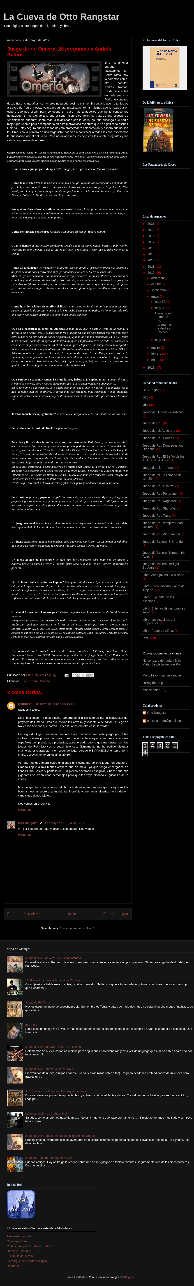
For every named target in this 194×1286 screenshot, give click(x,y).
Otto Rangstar (28, 823)
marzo (156, 347)
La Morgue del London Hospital (27, 1261)
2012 (151, 272)
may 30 (160, 301)
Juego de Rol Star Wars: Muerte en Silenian (53, 1046)
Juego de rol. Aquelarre (159, 430)
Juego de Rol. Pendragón (160, 493)
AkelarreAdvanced (19, 1236)
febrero (156, 353)
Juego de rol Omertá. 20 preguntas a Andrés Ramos (163, 322)
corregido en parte (155, 683)
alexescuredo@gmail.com (165, 721)
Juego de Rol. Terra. (157, 515)
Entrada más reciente (24, 914)
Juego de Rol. (152, 423)
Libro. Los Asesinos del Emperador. (159, 621)
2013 (151, 266)
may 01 (160, 340)
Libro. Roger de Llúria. (158, 630)
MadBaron (25, 703)
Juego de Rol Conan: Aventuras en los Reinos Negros (60, 1135)
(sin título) (31, 1024)
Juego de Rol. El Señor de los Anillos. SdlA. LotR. (163, 458)
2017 (151, 242)
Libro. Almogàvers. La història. (164, 575)
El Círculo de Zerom (20, 1256)
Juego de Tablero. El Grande (163, 541)
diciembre (158, 278)
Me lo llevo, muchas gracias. (162, 675)
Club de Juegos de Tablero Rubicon (30, 1246)
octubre (157, 284)
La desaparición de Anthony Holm (47, 1113)
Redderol (13, 1266)
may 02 (160, 308)
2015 (151, 254)
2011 (151, 367)
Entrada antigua (115, 914)
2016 (151, 248)
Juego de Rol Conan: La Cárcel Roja (49, 1069)
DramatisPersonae (19, 1251)
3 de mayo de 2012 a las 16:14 (54, 703)
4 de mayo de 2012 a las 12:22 (64, 823)
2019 (151, 229)
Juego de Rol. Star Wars (160, 508)
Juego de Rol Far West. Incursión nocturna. (53, 958)
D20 (145, 397)
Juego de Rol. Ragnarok (160, 501)
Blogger (129, 1277)
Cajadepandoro (17, 1241)
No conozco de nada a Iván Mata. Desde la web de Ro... (162, 662)
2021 (151, 223)
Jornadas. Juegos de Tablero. (163, 412)
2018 (151, 236)
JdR (145, 405)
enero (155, 360)
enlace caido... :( (154, 690)
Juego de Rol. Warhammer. (162, 534)
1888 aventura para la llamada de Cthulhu (52, 980)
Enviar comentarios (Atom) (77, 928)
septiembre (159, 290)
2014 (151, 260)
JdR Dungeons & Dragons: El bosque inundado (56, 1091)
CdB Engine (151, 390)
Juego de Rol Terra (37, 1002)
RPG (146, 638)
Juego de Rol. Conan (157, 438)
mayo (155, 296)
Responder (25, 809)
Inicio (72, 914)
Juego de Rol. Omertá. (36, 681)
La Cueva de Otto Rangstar (61, 17)
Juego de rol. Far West (158, 467)
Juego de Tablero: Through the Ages (48, 1157)
